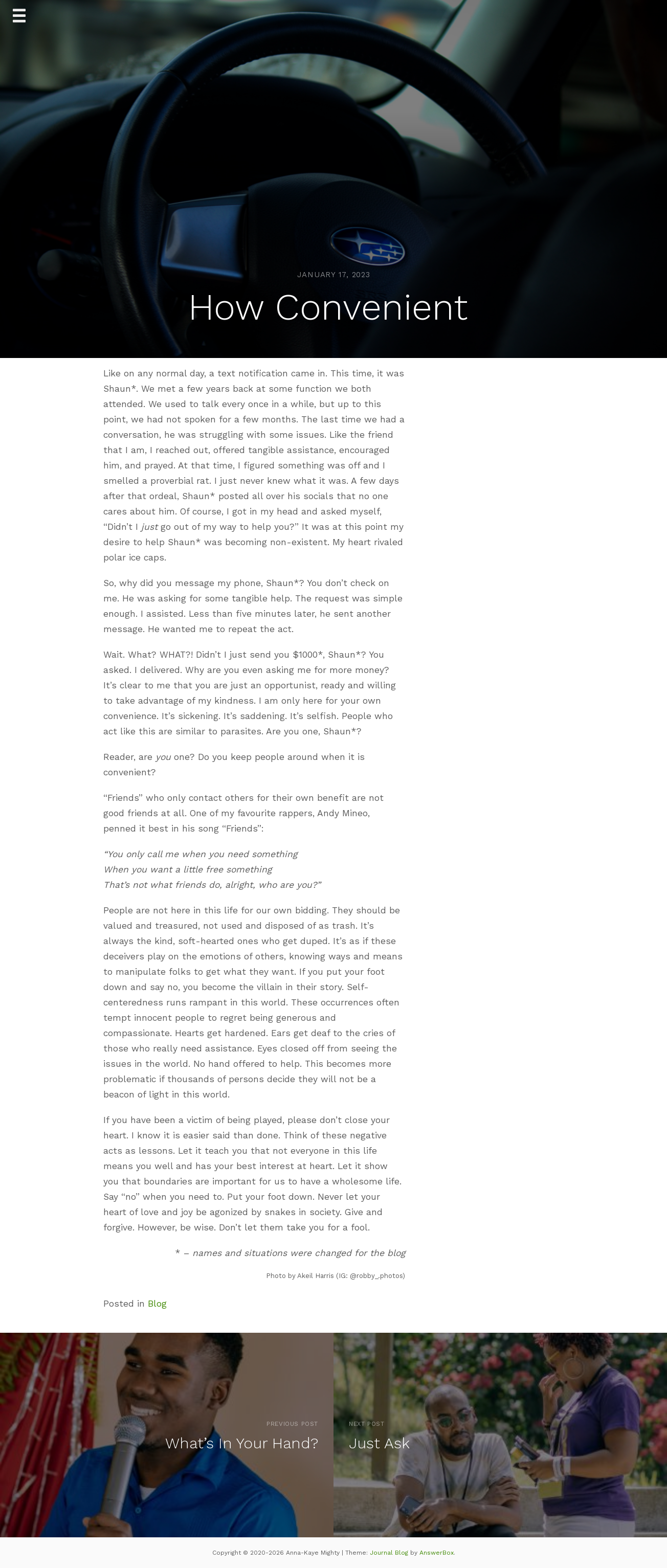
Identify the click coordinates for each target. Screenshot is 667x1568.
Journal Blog (390, 1552)
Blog (157, 1303)
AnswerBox (436, 1552)
